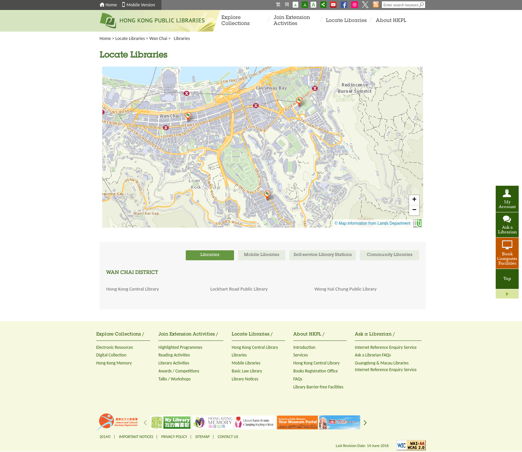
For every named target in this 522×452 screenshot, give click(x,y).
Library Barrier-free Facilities (318, 387)
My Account (507, 204)
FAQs (297, 379)
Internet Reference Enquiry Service (385, 347)
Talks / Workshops (174, 379)
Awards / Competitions (178, 371)
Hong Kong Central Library (132, 289)
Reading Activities (174, 355)
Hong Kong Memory (114, 363)
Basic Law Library (247, 371)
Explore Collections (235, 20)
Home (111, 5)
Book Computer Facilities (507, 259)
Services (300, 355)
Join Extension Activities (292, 20)
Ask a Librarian (507, 230)
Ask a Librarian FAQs (373, 355)
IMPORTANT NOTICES (136, 436)
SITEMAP (202, 436)
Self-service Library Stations (323, 255)
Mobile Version (141, 5)
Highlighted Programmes (180, 347)
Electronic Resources (114, 347)
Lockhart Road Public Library (239, 289)
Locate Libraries (346, 20)
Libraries (239, 355)
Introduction (304, 347)
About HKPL (391, 20)
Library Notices (245, 379)
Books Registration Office (315, 371)
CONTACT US (228, 436)
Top (507, 279)
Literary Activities (173, 363)
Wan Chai (158, 38)
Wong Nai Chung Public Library (346, 289)
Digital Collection (111, 355)
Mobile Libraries (246, 363)
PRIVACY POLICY (174, 436)
